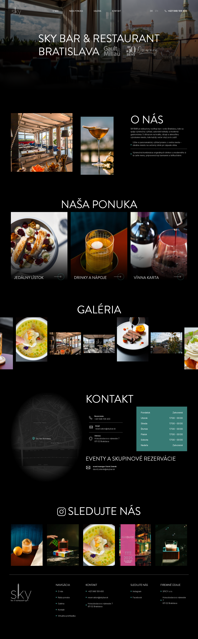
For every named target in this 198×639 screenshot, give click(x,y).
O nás (55, 11)
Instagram (137, 591)
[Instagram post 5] (63, 545)
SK (151, 11)
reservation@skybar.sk (98, 597)
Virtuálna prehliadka (66, 616)
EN (156, 11)
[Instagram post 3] (171, 545)
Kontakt (116, 11)
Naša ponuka (76, 11)
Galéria (97, 11)
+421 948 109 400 (176, 11)
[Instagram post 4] (27, 545)
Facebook (137, 597)
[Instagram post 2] (135, 545)
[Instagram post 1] (99, 545)
